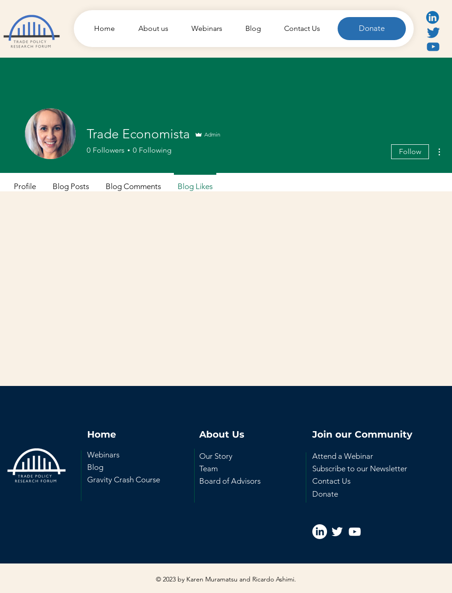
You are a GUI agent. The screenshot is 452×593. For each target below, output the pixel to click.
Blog (95, 467)
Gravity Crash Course (123, 479)
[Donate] (372, 28)
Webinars (103, 454)
